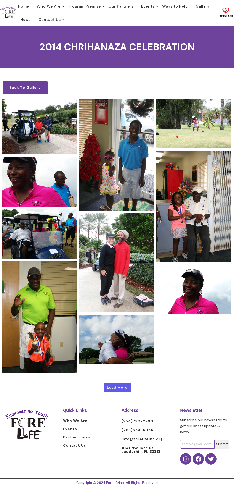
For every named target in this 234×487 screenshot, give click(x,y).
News (25, 19)
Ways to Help (175, 6)
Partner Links (76, 437)
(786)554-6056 (137, 430)
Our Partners (121, 6)
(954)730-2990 (137, 421)
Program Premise (85, 6)
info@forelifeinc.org (142, 439)
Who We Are (49, 6)
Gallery (203, 6)
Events (148, 6)
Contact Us (50, 19)
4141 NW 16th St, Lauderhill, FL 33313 (141, 449)
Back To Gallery (25, 87)
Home (23, 6)
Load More (117, 387)
